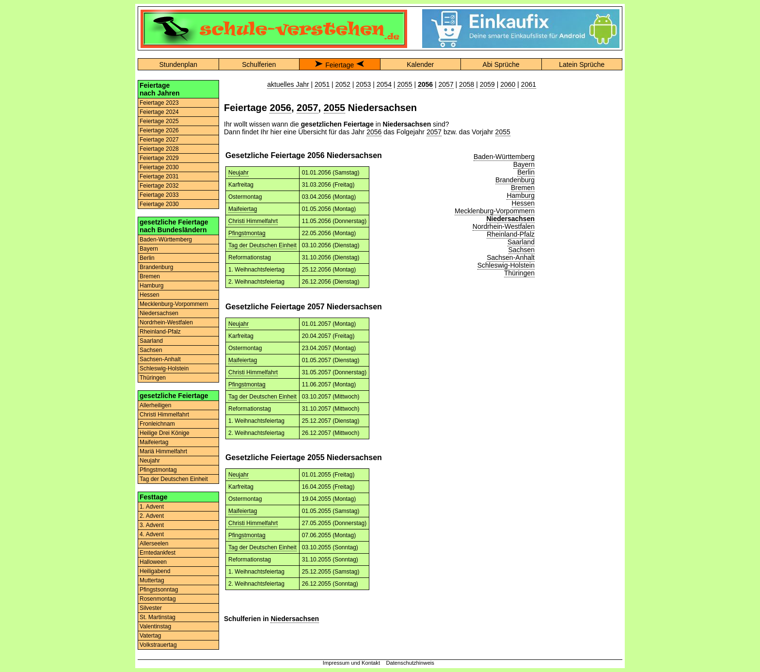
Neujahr (150, 460)
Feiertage (339, 65)
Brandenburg (156, 267)
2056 (280, 107)
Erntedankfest (157, 552)
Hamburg (151, 285)
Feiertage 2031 (159, 176)
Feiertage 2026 (159, 130)
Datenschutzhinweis (410, 663)
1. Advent (152, 506)
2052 (342, 84)
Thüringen (153, 377)
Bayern (149, 248)
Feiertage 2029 (159, 158)
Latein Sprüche (581, 64)
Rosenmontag (158, 598)
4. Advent (152, 534)
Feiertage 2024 (159, 112)
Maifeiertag (154, 442)
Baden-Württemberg (166, 239)
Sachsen (151, 350)
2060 (507, 84)
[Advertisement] (581, 225)
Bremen (150, 276)
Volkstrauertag (158, 644)
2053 (363, 84)
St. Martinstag (157, 617)
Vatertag (150, 635)
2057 (446, 84)
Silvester (151, 608)
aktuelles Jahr (288, 84)
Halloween (153, 562)
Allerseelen (154, 543)
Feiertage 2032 (159, 185)
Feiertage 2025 (159, 121)
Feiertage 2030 (159, 167)
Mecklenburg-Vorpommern (174, 304)
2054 (384, 84)
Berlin (147, 258)
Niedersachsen (159, 313)
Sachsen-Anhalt (160, 359)
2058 (466, 84)
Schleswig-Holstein (164, 368)
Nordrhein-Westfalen (166, 322)
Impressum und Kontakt (351, 663)
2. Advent (152, 515)
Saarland (151, 340)
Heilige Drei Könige (165, 433)
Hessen (149, 294)
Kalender (420, 64)
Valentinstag (155, 626)
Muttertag (152, 580)
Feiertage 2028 (159, 148)
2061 (528, 84)
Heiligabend (155, 571)
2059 (487, 84)
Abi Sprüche (501, 64)
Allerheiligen (155, 405)
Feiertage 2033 (159, 195)
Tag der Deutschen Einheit (174, 479)
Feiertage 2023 (159, 102)
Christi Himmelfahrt (164, 414)
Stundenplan (178, 64)
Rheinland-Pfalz (160, 331)
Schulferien (259, 64)
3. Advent (152, 525)
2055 (404, 84)
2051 (322, 84)
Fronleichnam (157, 423)
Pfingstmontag (158, 469)
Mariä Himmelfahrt (163, 451)
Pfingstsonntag (159, 589)
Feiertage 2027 (159, 139)
